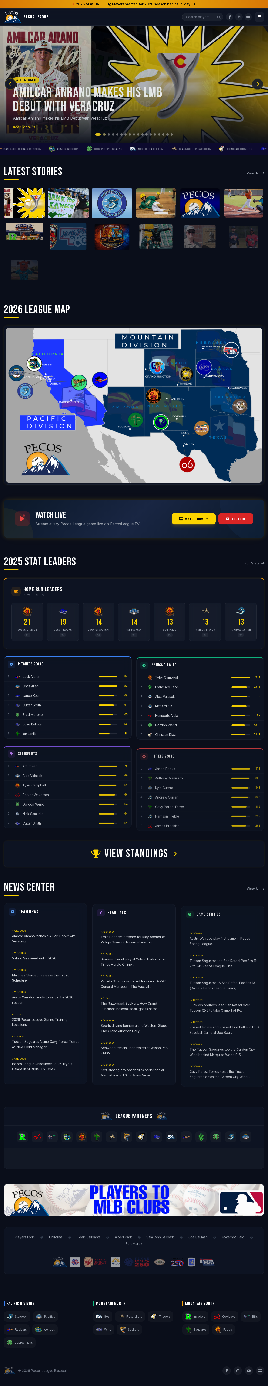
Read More (24, 127)
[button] (98, 134)
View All (255, 173)
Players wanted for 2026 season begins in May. (151, 4)
